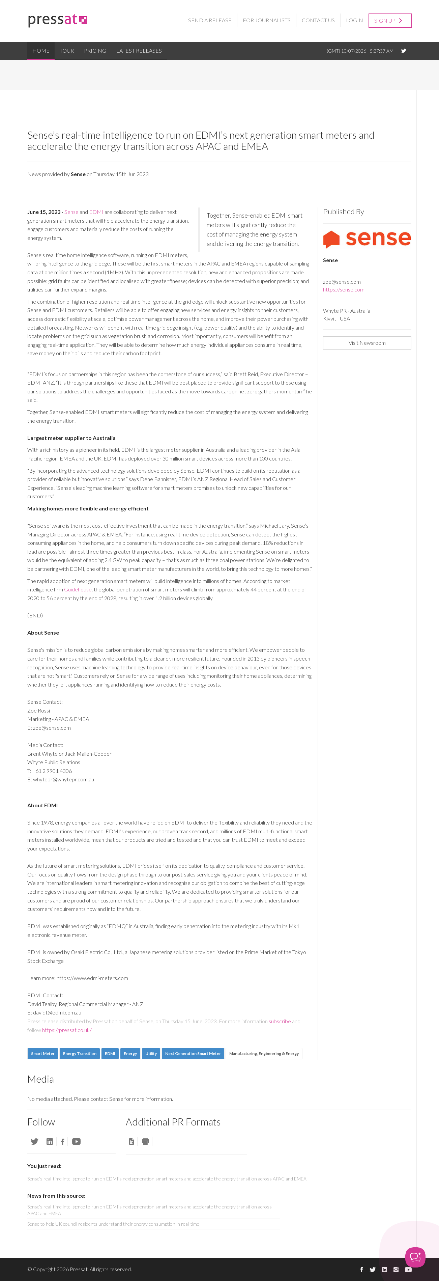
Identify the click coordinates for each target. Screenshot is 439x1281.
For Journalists (267, 20)
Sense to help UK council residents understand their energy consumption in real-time (113, 1224)
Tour (67, 50)
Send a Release (210, 20)
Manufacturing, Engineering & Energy (264, 1053)
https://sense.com (343, 289)
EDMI (96, 211)
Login (354, 20)
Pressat (79, 1269)
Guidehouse (78, 589)
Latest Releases (139, 50)
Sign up (388, 20)
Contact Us (318, 20)
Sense (71, 211)
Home (41, 50)
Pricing (95, 50)
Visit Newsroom (367, 342)
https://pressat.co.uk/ (67, 1030)
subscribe (280, 1021)
